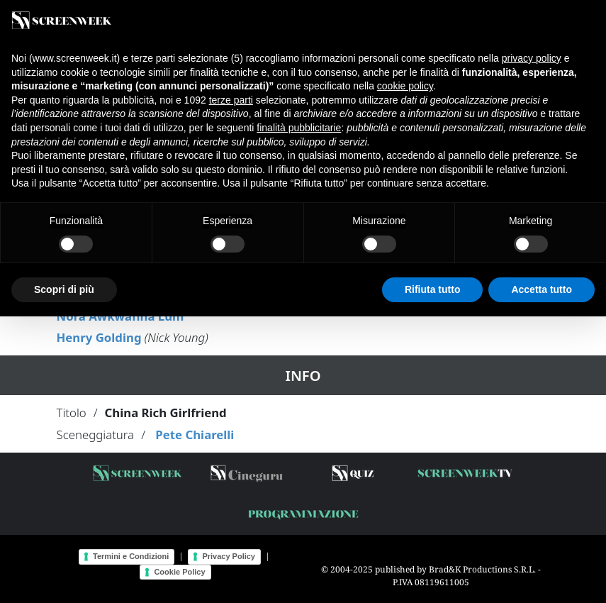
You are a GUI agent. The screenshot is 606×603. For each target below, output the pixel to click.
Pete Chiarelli (194, 434)
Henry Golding (99, 337)
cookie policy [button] (405, 86)
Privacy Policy (228, 556)
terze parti (231, 100)
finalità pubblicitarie (299, 127)
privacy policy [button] (531, 58)
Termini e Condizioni (131, 556)
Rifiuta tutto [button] (433, 289)
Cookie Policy (179, 572)
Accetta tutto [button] (541, 289)
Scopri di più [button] (64, 289)
